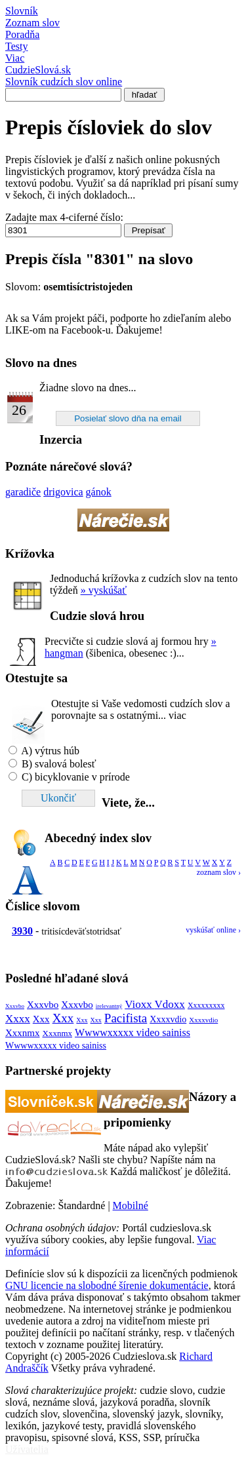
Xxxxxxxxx (206, 1005)
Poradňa (22, 34)
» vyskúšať (104, 590)
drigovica (63, 491)
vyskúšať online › (213, 930)
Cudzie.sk (63, 75)
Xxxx (17, 1019)
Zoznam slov (32, 22)
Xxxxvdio (168, 1019)
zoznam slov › (219, 872)
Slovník (21, 10)
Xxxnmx (22, 1033)
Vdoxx (170, 1004)
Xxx (41, 1019)
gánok (99, 491)
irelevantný (109, 1006)
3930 (22, 930)
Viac (14, 58)
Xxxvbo (14, 1006)
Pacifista (125, 1018)
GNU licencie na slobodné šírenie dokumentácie (107, 1285)
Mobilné (130, 1205)
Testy (16, 46)
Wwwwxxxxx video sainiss (132, 1032)
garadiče (23, 491)
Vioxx (139, 1004)
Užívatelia (27, 1449)
